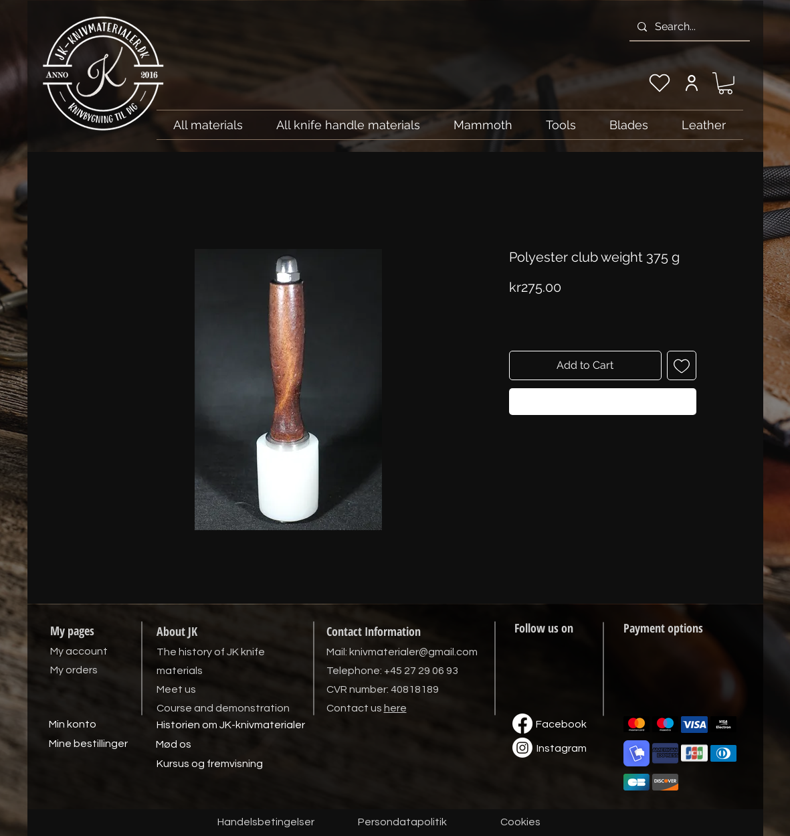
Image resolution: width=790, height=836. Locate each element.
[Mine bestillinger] (88, 744)
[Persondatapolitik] (402, 822)
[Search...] (688, 26)
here (395, 708)
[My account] (692, 83)
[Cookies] (520, 822)
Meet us (176, 689)
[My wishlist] (659, 83)
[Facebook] (561, 725)
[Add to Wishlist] (681, 365)
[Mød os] (173, 745)
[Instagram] (561, 749)
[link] (725, 83)
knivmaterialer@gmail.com (413, 652)
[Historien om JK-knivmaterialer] (231, 725)
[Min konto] (72, 725)
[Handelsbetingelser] (265, 822)
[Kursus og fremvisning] (210, 764)
